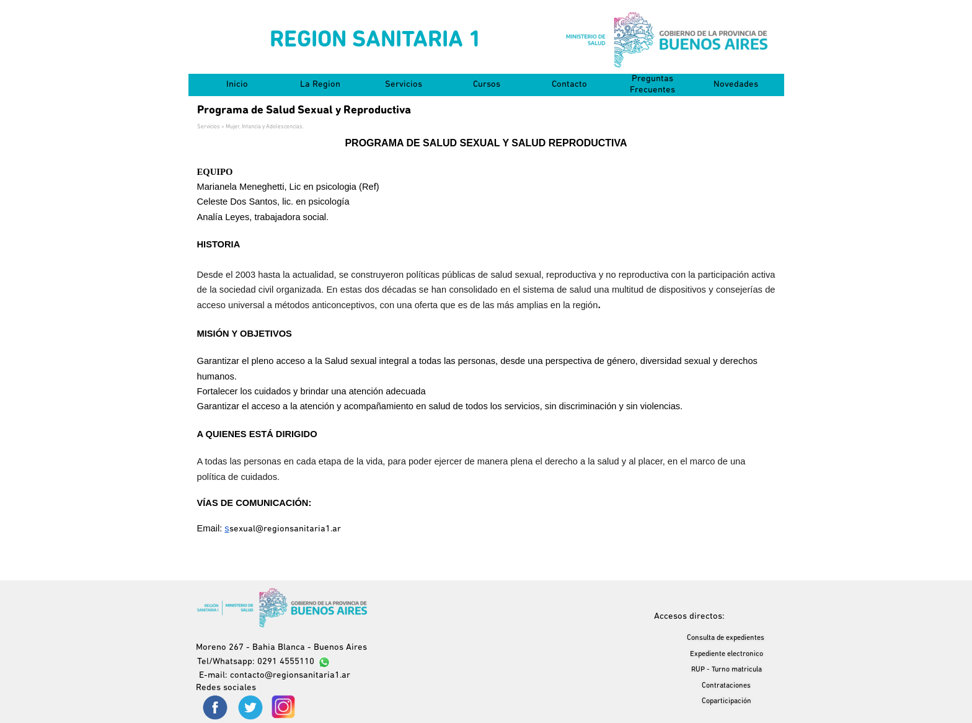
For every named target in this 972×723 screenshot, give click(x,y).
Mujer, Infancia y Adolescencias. (265, 127)
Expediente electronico (726, 654)
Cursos (486, 84)
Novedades (736, 84)
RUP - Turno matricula (726, 669)
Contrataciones (726, 686)
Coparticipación (726, 701)
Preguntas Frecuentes (652, 84)
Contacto (569, 84)
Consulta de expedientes (725, 638)
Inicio (237, 84)
